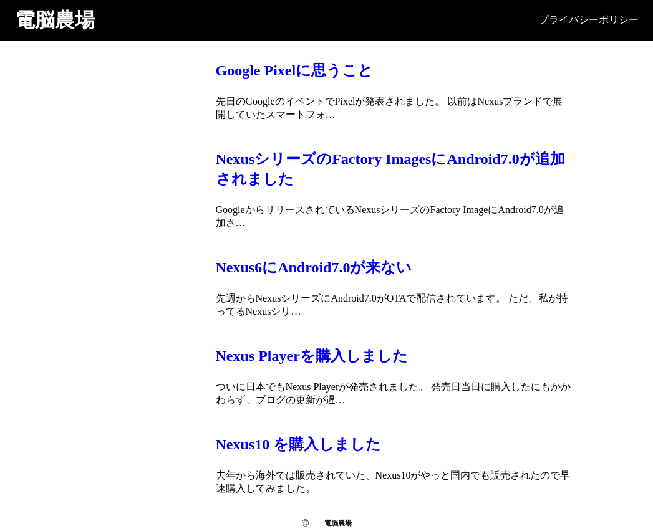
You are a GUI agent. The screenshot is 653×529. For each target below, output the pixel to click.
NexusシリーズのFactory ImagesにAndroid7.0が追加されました (390, 169)
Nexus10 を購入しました (299, 444)
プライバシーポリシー (589, 19)
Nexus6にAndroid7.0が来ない (314, 267)
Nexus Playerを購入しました (312, 356)
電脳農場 (55, 20)
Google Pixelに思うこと (295, 70)
